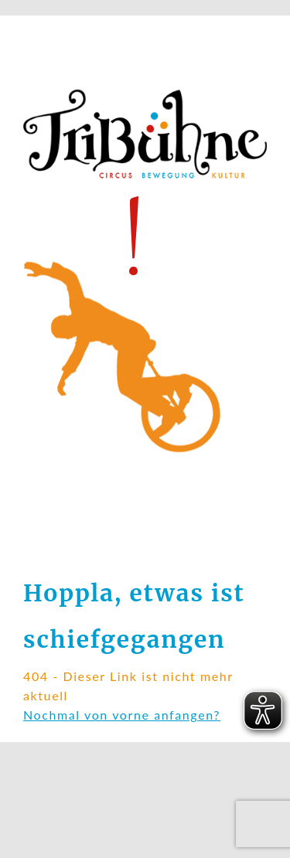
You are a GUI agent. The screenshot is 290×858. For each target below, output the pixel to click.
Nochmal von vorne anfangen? (121, 714)
